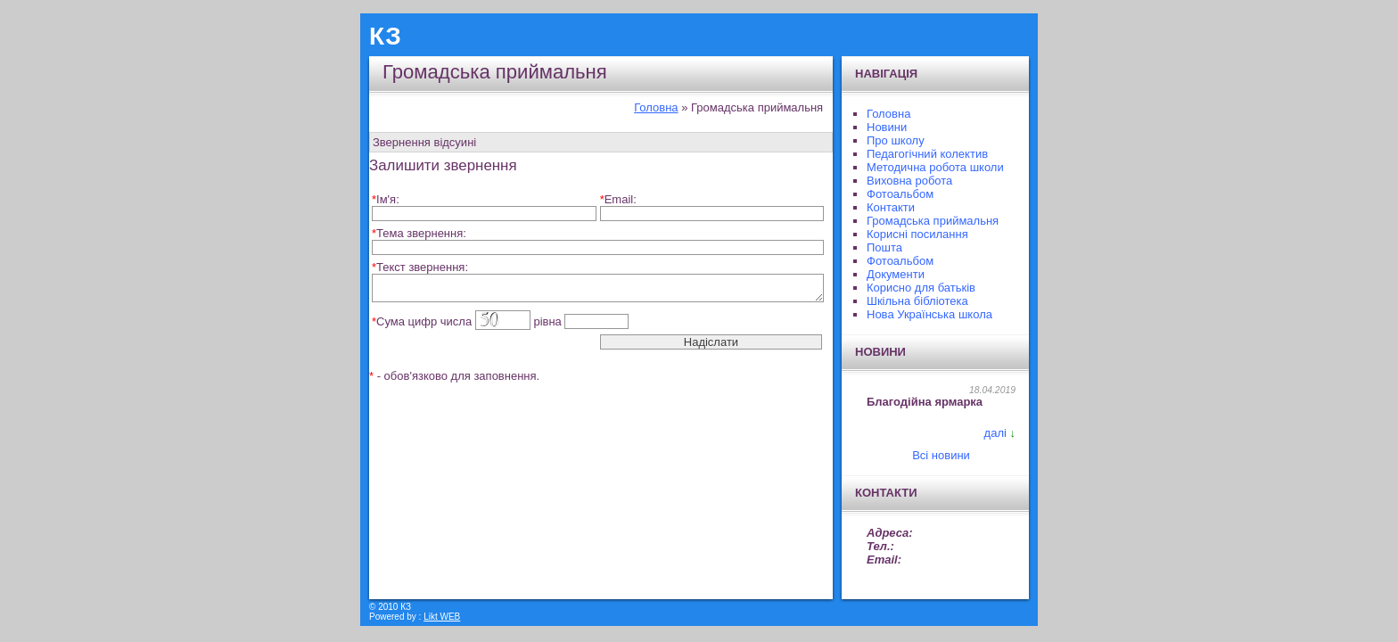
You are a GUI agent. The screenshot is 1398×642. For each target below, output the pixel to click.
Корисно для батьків (921, 287)
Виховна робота (909, 180)
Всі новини (941, 455)
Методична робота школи (935, 167)
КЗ (385, 36)
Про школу (896, 140)
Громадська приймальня (933, 220)
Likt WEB (442, 616)
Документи (896, 274)
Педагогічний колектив (927, 153)
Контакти (891, 207)
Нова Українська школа (929, 314)
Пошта (884, 247)
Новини (887, 127)
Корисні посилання (917, 234)
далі (995, 433)
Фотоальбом (900, 194)
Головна (656, 107)
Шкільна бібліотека (917, 301)
